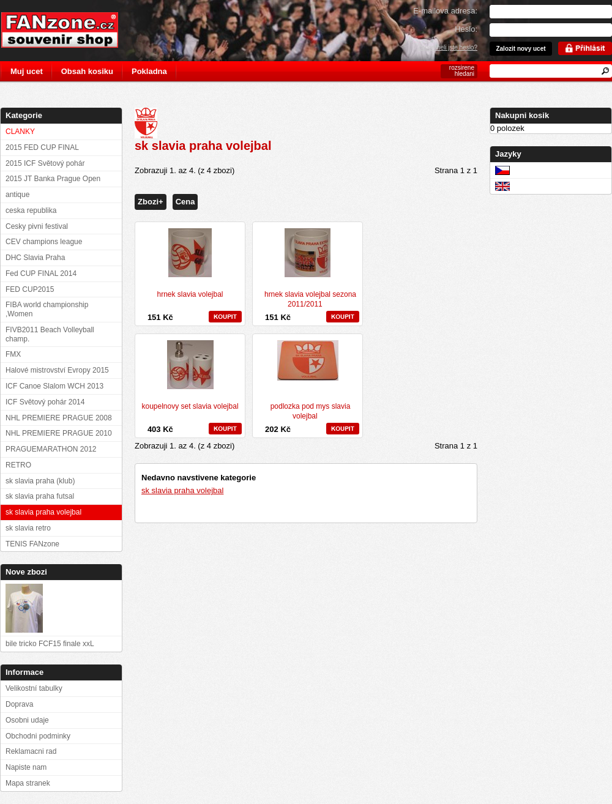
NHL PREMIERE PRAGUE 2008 (59, 418)
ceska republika (31, 210)
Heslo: (466, 29)
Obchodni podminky (38, 736)
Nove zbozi (26, 571)
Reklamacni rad (31, 751)
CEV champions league (44, 241)
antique (17, 194)
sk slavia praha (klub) (40, 481)
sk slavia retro (28, 528)
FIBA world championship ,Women (47, 309)
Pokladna (149, 71)
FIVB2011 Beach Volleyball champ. (50, 334)
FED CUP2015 (30, 289)
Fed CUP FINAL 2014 (41, 273)
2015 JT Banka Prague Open (53, 178)
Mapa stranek (28, 783)
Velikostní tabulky (34, 688)
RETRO (18, 465)
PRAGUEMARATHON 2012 (51, 449)
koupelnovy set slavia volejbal (189, 406)
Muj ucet (26, 71)
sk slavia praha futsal (40, 496)
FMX (13, 354)
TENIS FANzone (32, 544)
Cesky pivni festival (37, 226)
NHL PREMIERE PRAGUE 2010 (59, 433)
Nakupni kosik (522, 115)
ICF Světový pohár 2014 (45, 402)
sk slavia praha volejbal (182, 490)
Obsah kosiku (87, 71)
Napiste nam (26, 767)
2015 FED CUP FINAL (42, 147)
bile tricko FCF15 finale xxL (50, 643)
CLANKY (20, 131)
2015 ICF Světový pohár (45, 163)
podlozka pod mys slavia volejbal (311, 411)
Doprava (19, 704)
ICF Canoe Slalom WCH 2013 (54, 386)
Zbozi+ (150, 201)
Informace (24, 672)
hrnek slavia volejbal (190, 294)
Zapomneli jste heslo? (447, 47)
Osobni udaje (27, 720)
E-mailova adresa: (445, 10)
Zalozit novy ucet (520, 48)
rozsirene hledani (461, 70)
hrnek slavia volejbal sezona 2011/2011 (310, 299)
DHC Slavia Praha (35, 257)
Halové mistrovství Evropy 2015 (57, 370)
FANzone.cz (68, 30)
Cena (185, 201)
